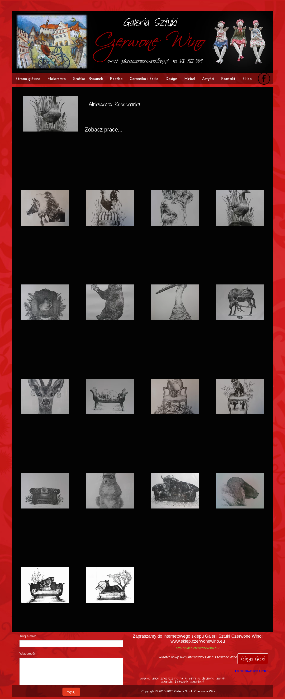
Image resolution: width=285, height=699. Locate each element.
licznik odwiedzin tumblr (251, 671)
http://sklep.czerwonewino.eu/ (198, 648)
